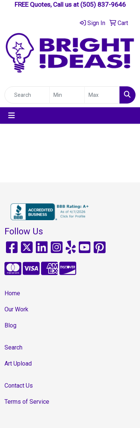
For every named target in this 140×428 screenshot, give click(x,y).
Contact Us (18, 385)
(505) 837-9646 (103, 4)
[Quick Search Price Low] (67, 95)
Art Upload (18, 363)
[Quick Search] (27, 95)
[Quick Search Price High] (102, 95)
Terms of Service (26, 401)
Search (13, 347)
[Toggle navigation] (11, 115)
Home (12, 293)
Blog (10, 325)
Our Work (16, 309)
